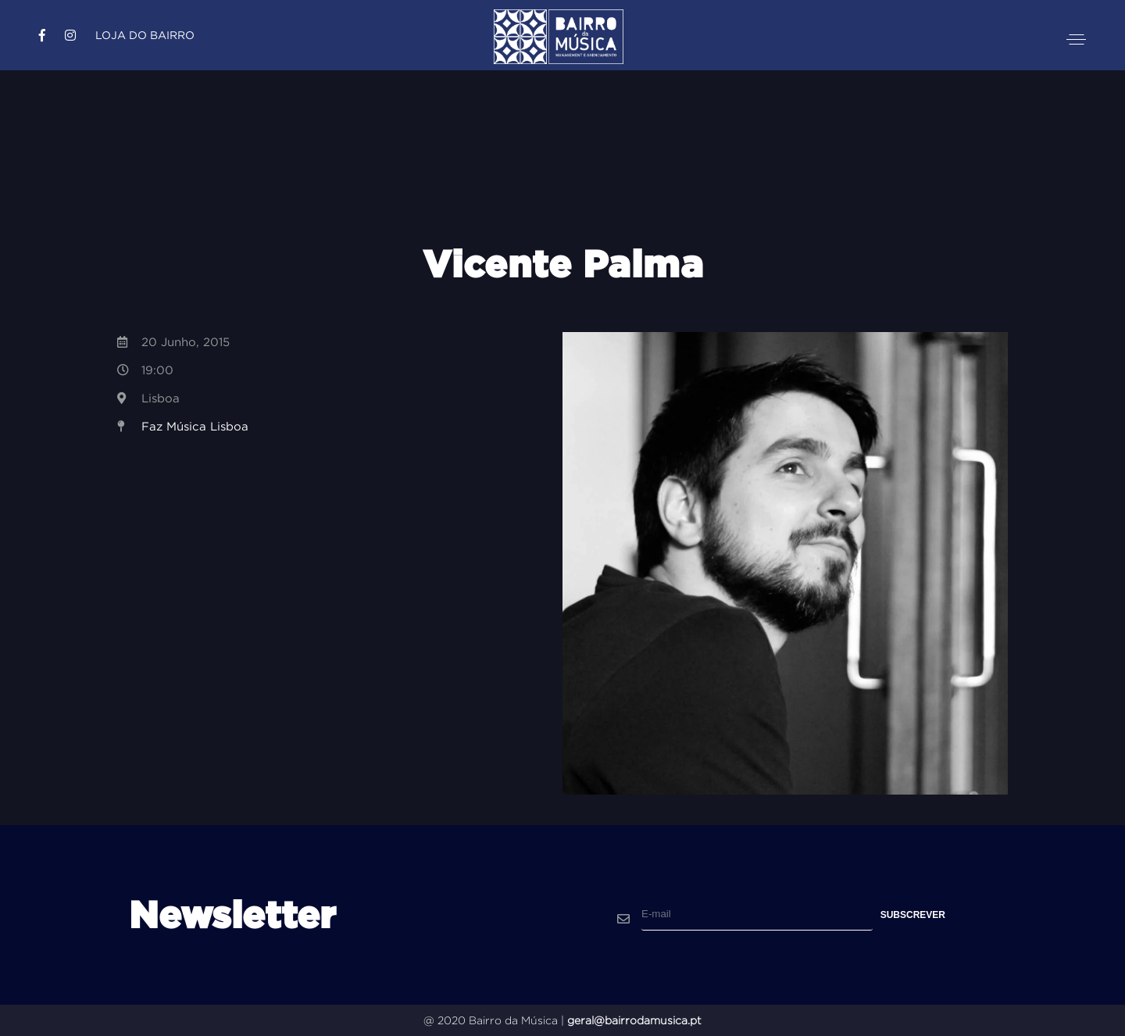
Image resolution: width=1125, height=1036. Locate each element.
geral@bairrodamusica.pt (634, 1020)
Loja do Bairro (145, 35)
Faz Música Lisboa (194, 426)
